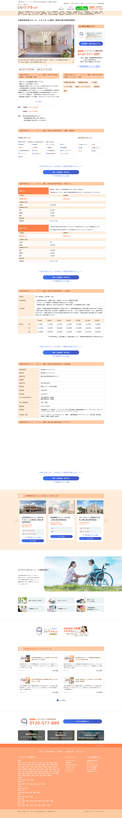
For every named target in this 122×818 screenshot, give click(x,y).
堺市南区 (50, 767)
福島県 (43, 784)
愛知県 (19, 796)
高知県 (47, 801)
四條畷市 (57, 773)
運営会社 (41, 751)
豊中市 (34, 769)
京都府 (36, 775)
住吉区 (47, 764)
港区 (43, 762)
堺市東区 (20, 769)
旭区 (36, 764)
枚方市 (19, 771)
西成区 (56, 764)
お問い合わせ (79, 751)
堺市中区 (41, 767)
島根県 (31, 801)
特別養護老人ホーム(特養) (56, 524)
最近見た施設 (70, 8)
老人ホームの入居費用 (91, 767)
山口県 (35, 801)
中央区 (26, 762)
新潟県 (19, 792)
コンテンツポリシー (69, 771)
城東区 (39, 764)
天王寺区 (51, 762)
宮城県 (31, 784)
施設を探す (66, 3)
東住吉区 (52, 764)
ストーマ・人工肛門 (35, 13)
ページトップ (98, 745)
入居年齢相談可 (87, 11)
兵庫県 (32, 775)
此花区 (37, 762)
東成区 (28, 764)
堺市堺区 (36, 767)
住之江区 (27, 767)
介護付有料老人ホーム (77, 11)
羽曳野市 (27, 773)
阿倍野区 (43, 764)
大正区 (46, 762)
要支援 (101, 11)
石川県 (27, 792)
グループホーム (82, 524)
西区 (41, 762)
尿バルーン (50, 13)
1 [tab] (43, 65)
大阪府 (19, 762)
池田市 (38, 769)
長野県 (38, 792)
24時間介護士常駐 (88, 13)
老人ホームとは (90, 762)
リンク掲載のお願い (69, 751)
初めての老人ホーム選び (77, 3)
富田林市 (36, 771)
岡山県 (19, 801)
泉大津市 (46, 769)
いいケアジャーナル (90, 3)
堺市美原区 (25, 769)
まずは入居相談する (82, 721)
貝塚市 (54, 769)
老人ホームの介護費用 (91, 769)
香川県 (43, 801)
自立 (93, 11)
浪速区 (55, 762)
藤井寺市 (43, 773)
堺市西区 (45, 767)
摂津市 (35, 773)
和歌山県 (49, 775)
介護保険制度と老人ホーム (92, 771)
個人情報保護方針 (50, 751)
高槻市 (50, 769)
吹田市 (42, 769)
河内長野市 (45, 771)
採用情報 (59, 751)
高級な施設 (61, 14)
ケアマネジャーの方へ (70, 767)
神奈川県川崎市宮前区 (27, 525)
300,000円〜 (80, 13)
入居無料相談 (101, 3)
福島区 (33, 762)
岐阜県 (23, 796)
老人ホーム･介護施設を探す (52, 11)
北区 (23, 762)
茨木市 (23, 771)
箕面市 (19, 773)
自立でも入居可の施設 (53, 14)
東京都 (19, 779)
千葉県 (32, 779)
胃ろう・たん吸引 (57, 13)
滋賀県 (40, 775)
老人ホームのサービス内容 (92, 764)
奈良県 (44, 775)
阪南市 (28, 775)
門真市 (31, 773)
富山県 (23, 792)
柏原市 (23, 773)
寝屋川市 (41, 771)
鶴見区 (23, 767)
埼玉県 (28, 779)
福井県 (30, 792)
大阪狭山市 (24, 775)
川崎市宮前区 (68, 11)
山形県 (39, 784)
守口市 (58, 769)
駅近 (46, 14)
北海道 (19, 784)
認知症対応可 (21, 13)
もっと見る (33, 541)
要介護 (96, 11)
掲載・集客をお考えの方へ (71, 764)
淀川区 (19, 767)
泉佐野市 (31, 771)
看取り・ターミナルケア (33, 14)
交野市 (19, 775)
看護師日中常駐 (97, 13)
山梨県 (34, 792)
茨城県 (19, 788)
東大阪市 (48, 773)
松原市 (50, 771)
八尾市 (27, 771)
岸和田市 (30, 769)
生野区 (32, 764)
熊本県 (31, 805)
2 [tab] (44, 65)
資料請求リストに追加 (90, 66)
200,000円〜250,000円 (72, 13)
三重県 (31, 796)
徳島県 (51, 801)
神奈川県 (62, 11)
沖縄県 (48, 805)
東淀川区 (24, 764)
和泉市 (58, 771)
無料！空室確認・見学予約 (61, 172)
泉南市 (52, 773)
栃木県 (23, 788)
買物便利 (41, 14)
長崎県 (27, 805)
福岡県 (19, 805)
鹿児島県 (44, 805)
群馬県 (27, 788)
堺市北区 (55, 767)
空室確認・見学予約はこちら (91, 44)
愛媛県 (39, 801)
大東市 (54, 771)
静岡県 (27, 796)
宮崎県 (39, 805)
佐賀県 (23, 805)
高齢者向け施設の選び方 (92, 760)
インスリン (28, 13)
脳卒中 (64, 13)
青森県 (23, 784)
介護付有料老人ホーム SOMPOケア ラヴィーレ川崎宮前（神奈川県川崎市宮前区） (33, 519)
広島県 (23, 801)
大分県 (35, 805)
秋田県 (35, 784)
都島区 (29, 762)
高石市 (39, 773)
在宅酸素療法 (43, 13)
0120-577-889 (96, 9)
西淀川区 (20, 764)
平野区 (31, 767)
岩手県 (27, 784)
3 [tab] (46, 65)
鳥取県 (27, 801)
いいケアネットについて (70, 760)
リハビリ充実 (24, 14)
